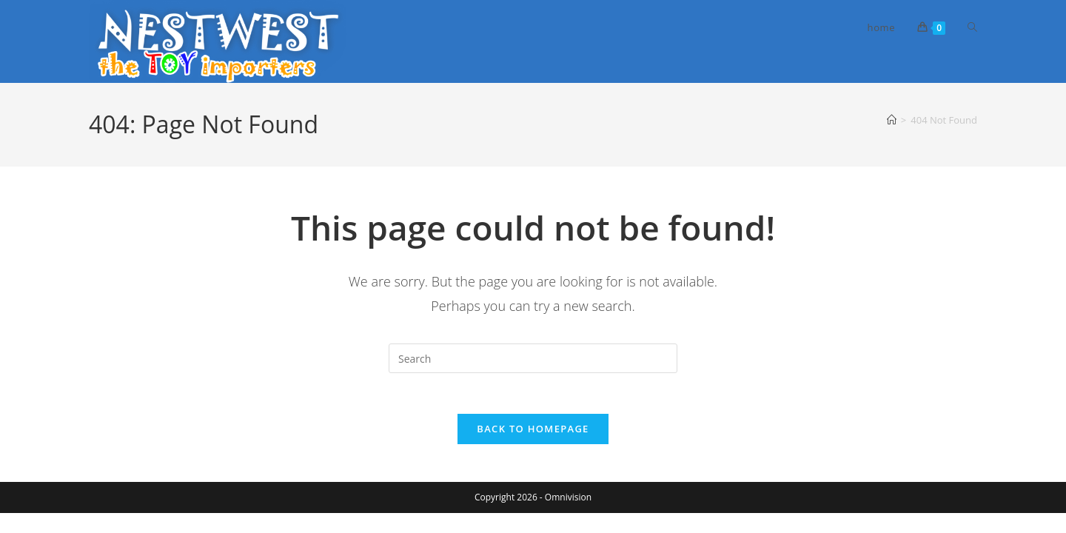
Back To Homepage (533, 433)
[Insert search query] (533, 358)
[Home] (891, 120)
